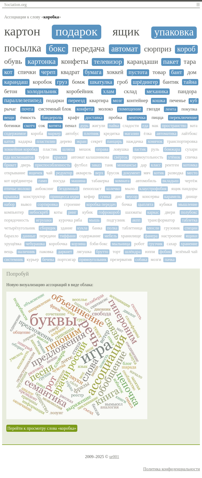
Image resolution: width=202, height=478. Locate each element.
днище (192, 196)
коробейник (79, 91)
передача (88, 48)
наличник (26, 251)
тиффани (67, 236)
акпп (136, 220)
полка (112, 228)
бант (176, 72)
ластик (140, 149)
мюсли (153, 228)
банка (97, 228)
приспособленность (52, 165)
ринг (72, 212)
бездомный (68, 188)
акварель (84, 173)
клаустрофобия (152, 188)
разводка (175, 173)
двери (170, 212)
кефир (89, 196)
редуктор (64, 173)
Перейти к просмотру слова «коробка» (41, 428)
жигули (98, 125)
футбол (80, 165)
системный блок (54, 109)
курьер (33, 259)
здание (66, 228)
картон (22, 31)
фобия (165, 251)
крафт (73, 117)
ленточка (136, 117)
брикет (10, 165)
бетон (10, 91)
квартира (99, 100)
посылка (22, 48)
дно (118, 196)
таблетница (132, 228)
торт (116, 251)
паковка (46, 251)
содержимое (15, 133)
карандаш (16, 82)
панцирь (114, 141)
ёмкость (28, 117)
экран (81, 141)
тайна (190, 82)
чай (49, 173)
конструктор (34, 196)
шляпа (68, 149)
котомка (190, 165)
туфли (43, 157)
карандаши (142, 61)
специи (191, 228)
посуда (59, 180)
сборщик (48, 228)
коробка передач (101, 204)
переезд (76, 100)
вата (193, 125)
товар (159, 72)
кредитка (112, 133)
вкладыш (171, 180)
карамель (172, 196)
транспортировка (182, 141)
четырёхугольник (19, 228)
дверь (26, 165)
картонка (42, 61)
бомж (78, 82)
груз (62, 82)
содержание (89, 236)
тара (190, 61)
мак (155, 125)
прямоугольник (93, 259)
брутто (102, 251)
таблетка (190, 220)
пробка (115, 117)
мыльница (121, 243)
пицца (157, 117)
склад (130, 91)
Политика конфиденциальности (171, 469)
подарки (55, 100)
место (192, 173)
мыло (130, 188)
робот (139, 243)
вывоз (26, 204)
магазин (132, 133)
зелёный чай (186, 251)
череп (48, 72)
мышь (94, 220)
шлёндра (132, 251)
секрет (96, 141)
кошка (158, 100)
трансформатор (161, 220)
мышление (188, 204)
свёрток (121, 157)
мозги (156, 259)
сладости (131, 125)
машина (78, 180)
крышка (11, 196)
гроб (122, 82)
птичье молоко (17, 188)
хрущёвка (12, 243)
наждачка (134, 141)
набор (9, 204)
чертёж (191, 180)
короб (186, 49)
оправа (102, 149)
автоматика (166, 133)
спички (27, 72)
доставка (94, 117)
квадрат (70, 72)
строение (72, 204)
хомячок (155, 141)
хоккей (115, 72)
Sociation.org (15, 4)
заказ (96, 165)
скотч (29, 125)
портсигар (67, 259)
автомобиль (145, 180)
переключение (183, 117)
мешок (85, 149)
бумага (93, 72)
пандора (187, 91)
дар (144, 165)
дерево (66, 141)
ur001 (114, 456)
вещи (9, 117)
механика (157, 91)
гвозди (153, 109)
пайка (114, 125)
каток (9, 141)
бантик (171, 82)
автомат (124, 48)
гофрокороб (109, 212)
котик (159, 173)
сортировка (48, 204)
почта (27, 109)
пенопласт (92, 188)
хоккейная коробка (21, 149)
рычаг (10, 109)
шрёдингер (145, 82)
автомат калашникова (90, 157)
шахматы (133, 212)
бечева (48, 259)
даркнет (65, 251)
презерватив (121, 259)
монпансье (126, 165)
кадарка (25, 141)
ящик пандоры (184, 188)
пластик (50, 149)
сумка (105, 196)
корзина (79, 243)
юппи (150, 251)
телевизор (108, 61)
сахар (171, 243)
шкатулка (101, 82)
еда (145, 125)
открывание (14, 173)
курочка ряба (70, 220)
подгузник (116, 220)
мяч (147, 173)
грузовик (172, 228)
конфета (85, 109)
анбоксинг (44, 188)
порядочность (16, 220)
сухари (191, 149)
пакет (171, 61)
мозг (118, 100)
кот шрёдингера (18, 180)
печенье (177, 100)
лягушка (84, 251)
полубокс (189, 212)
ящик (126, 31)
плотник (91, 133)
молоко (105, 109)
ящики (192, 236)
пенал (70, 125)
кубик (87, 212)
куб (193, 100)
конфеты (74, 61)
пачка (170, 259)
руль (155, 149)
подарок (76, 31)
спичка (191, 157)
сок (41, 125)
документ (131, 173)
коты (58, 212)
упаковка (174, 32)
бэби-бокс (99, 243)
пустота (138, 72)
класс (156, 165)
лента (170, 109)
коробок (42, 82)
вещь (8, 251)
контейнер (137, 100)
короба (37, 133)
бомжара (172, 149)
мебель (110, 236)
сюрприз (157, 49)
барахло (11, 236)
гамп (42, 180)
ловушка (121, 149)
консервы (150, 196)
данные (29, 236)
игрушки (44, 220)
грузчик (156, 243)
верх (99, 173)
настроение (171, 236)
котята (55, 125)
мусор (132, 196)
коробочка (58, 243)
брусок (113, 173)
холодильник (42, 91)
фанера (151, 236)
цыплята (145, 204)
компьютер (14, 212)
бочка (127, 204)
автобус (72, 133)
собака (141, 259)
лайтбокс (189, 133)
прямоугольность (148, 157)
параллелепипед (23, 100)
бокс (57, 48)
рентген (172, 165)
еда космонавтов (19, 157)
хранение (189, 243)
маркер (54, 133)
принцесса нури (64, 196)
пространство (174, 125)
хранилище (131, 236)
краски (60, 157)
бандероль (52, 117)
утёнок (174, 157)
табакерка (100, 180)
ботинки (12, 125)
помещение (129, 109)
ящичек (35, 173)
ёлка (148, 133)
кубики (165, 204)
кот (8, 72)
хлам (108, 91)
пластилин (46, 141)
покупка (189, 109)
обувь (13, 61)
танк (109, 165)
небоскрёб (38, 212)
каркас (153, 212)
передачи (47, 236)
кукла (82, 228)
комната (122, 180)
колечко (113, 188)
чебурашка (35, 243)
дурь (84, 125)
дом (191, 72)
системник (13, 259)
